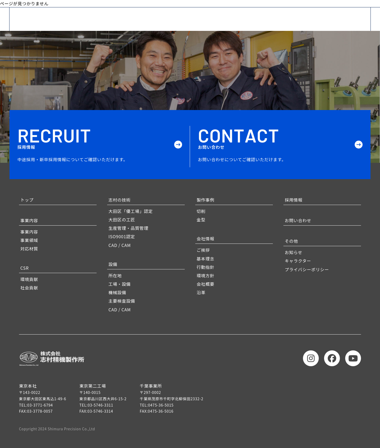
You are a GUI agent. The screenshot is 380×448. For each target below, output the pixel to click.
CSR (24, 268)
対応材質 (29, 248)
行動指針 (205, 267)
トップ (27, 200)
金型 (201, 219)
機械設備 (117, 292)
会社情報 (205, 238)
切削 (201, 211)
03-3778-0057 (40, 411)
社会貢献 (29, 287)
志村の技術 (119, 200)
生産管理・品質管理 (128, 228)
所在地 (115, 275)
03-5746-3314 (100, 411)
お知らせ (293, 252)
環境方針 (205, 275)
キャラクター (298, 261)
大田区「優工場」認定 (130, 211)
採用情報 (293, 200)
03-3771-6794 (40, 405)
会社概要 (205, 284)
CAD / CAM (119, 245)
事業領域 (29, 240)
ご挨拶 (203, 250)
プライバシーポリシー (307, 269)
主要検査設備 (121, 301)
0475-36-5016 (160, 411)
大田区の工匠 (121, 219)
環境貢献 (29, 279)
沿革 (201, 292)
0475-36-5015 (161, 405)
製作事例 (205, 200)
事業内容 (29, 220)
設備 (112, 264)
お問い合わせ (298, 220)
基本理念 (205, 258)
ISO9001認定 (121, 236)
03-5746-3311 (100, 405)
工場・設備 (119, 284)
